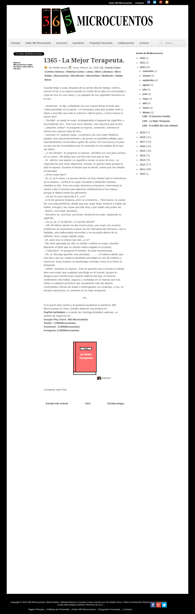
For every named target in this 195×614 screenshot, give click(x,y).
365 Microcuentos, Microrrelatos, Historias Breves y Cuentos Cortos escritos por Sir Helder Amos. (75, 602)
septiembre (149, 80)
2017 (143, 141)
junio (145, 94)
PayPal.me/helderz (54, 312)
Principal (15, 43)
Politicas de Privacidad (58, 609)
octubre (147, 75)
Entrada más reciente (57, 403)
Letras (89, 71)
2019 (143, 132)
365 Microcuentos (78, 319)
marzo (146, 107)
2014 (143, 155)
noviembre (148, 71)
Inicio (88, 403)
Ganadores (78, 43)
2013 (143, 160)
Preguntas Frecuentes (101, 43)
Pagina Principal (36, 609)
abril (145, 103)
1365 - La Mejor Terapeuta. (156, 121)
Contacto (139, 3)
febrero (147, 112)
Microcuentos (61, 75)
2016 (143, 146)
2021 (143, 62)
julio (145, 89)
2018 (143, 137)
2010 (143, 173)
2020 (143, 67)
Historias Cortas (75, 71)
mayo (146, 98)
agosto (146, 85)
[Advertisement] (23, 156)
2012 (143, 164)
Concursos (61, 43)
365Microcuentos (66, 323)
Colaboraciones (126, 43)
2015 (143, 150)
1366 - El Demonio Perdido (156, 116)
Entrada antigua (115, 403)
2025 (143, 58)
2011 (143, 169)
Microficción (77, 75)
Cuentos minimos (54, 71)
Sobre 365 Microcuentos (120, 3)
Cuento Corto (112, 67)
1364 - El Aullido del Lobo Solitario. (160, 125)
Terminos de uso (94, 604)
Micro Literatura (104, 71)
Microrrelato (93, 75)
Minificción (107, 75)
